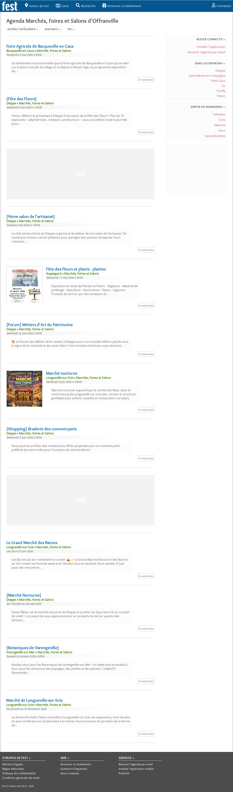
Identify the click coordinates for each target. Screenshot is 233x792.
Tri (70, 29)
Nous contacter (69, 773)
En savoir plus (146, 79)
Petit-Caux (218, 81)
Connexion (221, 6)
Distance (53, 29)
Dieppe (220, 71)
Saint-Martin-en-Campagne (207, 76)
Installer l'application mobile (136, 769)
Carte (62, 6)
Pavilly (221, 91)
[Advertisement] (80, 174)
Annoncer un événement (121, 6)
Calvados (219, 114)
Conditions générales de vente (21, 778)
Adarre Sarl (15, 786)
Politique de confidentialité (18, 773)
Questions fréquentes (73, 769)
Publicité (124, 773)
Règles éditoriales (13, 769)
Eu (223, 86)
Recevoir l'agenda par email (206, 52)
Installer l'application (211, 47)
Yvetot (221, 96)
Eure (222, 120)
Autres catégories (22, 29)
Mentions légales (12, 764)
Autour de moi (37, 6)
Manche (219, 125)
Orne (221, 131)
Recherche (85, 6)
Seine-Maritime (215, 136)
